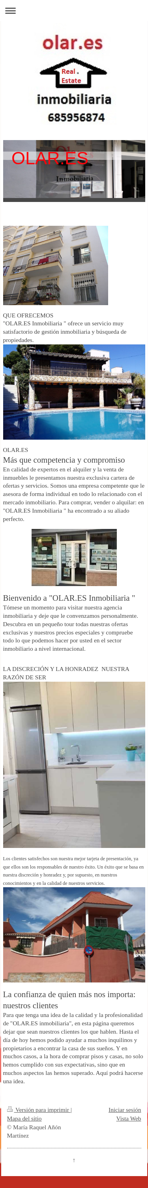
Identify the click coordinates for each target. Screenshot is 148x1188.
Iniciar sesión (125, 1109)
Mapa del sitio (24, 1118)
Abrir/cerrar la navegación (74, 10)
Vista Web (128, 1118)
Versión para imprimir (39, 1109)
